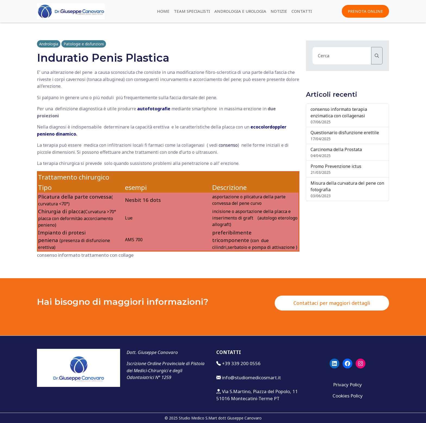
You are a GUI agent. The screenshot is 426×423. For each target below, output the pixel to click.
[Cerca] (377, 55)
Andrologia (48, 43)
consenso (228, 145)
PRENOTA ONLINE (365, 11)
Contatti (302, 11)
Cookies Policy (348, 396)
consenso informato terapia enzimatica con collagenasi (339, 112)
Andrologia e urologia (240, 11)
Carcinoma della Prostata (336, 149)
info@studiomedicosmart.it (251, 377)
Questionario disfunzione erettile (345, 133)
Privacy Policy (347, 384)
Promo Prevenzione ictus (336, 166)
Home (163, 11)
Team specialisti (192, 11)
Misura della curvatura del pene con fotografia (347, 186)
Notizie (279, 11)
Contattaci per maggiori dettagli (331, 303)
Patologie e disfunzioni (84, 43)
